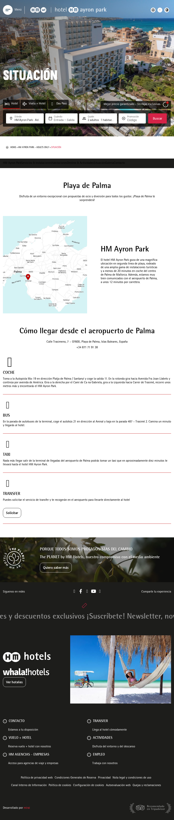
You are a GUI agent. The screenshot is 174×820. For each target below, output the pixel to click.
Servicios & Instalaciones (36, 163)
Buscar (157, 118)
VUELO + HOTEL (20, 738)
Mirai (27, 808)
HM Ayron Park (12, 163)
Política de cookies (60, 785)
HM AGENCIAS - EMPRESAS (29, 755)
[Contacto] (5, 721)
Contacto (119, 163)
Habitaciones (59, 163)
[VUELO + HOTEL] (5, 738)
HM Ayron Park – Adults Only (33, 147)
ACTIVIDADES (102, 738)
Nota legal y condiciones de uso (132, 777)
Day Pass (61, 103)
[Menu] (8, 10)
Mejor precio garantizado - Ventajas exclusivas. (132, 104)
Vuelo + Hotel (37, 103)
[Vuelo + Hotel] (24, 104)
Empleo (99, 755)
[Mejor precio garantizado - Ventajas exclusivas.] (165, 104)
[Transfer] (89, 721)
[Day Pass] (52, 104)
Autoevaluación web (118, 785)
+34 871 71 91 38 (87, 347)
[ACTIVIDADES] (89, 738)
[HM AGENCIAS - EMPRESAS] (5, 755)
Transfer (100, 721)
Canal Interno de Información (29, 785)
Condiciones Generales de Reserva (75, 777)
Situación (99, 163)
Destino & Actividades (80, 163)
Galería (109, 163)
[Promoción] (135, 120)
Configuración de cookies (88, 785)
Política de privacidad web (37, 777)
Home (13, 147)
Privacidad (104, 777)
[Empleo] (89, 755)
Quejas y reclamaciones (147, 785)
